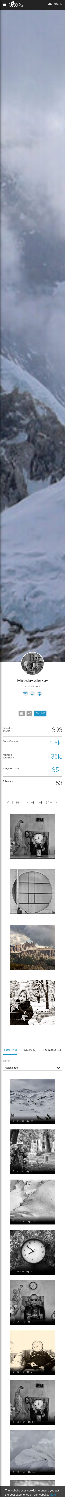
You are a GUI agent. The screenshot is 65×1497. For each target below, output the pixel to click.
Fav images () (53, 1050)
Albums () (30, 1050)
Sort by (7, 1061)
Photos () (10, 1050)
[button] (32, 1068)
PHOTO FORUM (16, 4)
